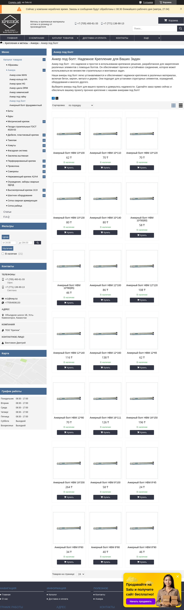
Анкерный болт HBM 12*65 (168, 289)
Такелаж (12, 140)
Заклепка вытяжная (18, 155)
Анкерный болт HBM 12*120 (67, 289)
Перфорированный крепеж (22, 161)
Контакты (122, 38)
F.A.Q (6, 216)
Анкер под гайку (17, 96)
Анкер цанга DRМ (18, 88)
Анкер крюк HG (17, 83)
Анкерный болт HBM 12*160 (134, 289)
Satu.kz (106, 603)
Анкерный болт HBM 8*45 (101, 424)
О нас (5, 545)
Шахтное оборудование (20, 195)
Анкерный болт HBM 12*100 (168, 222)
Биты (10, 111)
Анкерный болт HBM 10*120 (134, 154)
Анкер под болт (17, 101)
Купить (69, 170)
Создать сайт (14, 2)
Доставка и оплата (94, 38)
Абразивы (13, 65)
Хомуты (12, 145)
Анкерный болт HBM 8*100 (67, 424)
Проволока (13, 166)
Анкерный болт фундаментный (25, 105)
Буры (10, 116)
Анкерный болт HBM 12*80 (67, 357)
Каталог (53, 541)
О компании (36, 38)
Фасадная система (17, 150)
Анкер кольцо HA (18, 79)
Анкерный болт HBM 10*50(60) (101, 222)
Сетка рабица (15, 205)
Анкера (35, 43)
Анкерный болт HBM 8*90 (67, 492)
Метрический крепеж (18, 121)
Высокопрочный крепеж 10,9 (22, 190)
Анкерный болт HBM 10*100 (67, 154)
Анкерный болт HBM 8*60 (134, 424)
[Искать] (180, 29)
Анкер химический (18, 92)
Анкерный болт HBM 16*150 (134, 357)
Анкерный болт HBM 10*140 (67, 222)
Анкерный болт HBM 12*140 (101, 289)
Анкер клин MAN (18, 75)
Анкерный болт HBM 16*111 (101, 357)
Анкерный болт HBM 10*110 (101, 154)
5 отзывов (148, 2)
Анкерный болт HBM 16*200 (168, 357)
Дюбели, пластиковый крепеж (23, 135)
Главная (12, 38)
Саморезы (13, 171)
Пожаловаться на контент (99, 607)
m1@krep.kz (11, 298)
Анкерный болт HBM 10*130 (168, 154)
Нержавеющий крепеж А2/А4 (23, 176)
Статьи (7, 211)
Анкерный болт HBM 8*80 (168, 424)
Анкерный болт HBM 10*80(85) (134, 222)
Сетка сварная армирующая (22, 200)
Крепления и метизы (16, 43)
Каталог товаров (62, 38)
